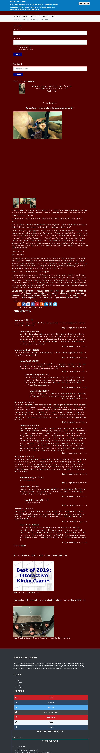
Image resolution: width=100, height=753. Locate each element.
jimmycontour (19, 350)
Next (55, 103)
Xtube (34, 697)
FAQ (18, 680)
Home (15, 19)
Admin (22, 331)
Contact (20, 688)
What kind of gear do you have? (27, 750)
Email (28, 304)
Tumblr (50, 304)
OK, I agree (84, 3)
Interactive (26, 301)
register (26, 307)
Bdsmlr (34, 702)
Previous (46, 103)
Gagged (28, 638)
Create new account (24, 47)
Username (17, 29)
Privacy (19, 685)
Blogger (19, 304)
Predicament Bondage (47, 638)
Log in (19, 307)
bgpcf (16, 320)
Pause (51, 103)
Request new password (25, 50)
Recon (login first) (36, 712)
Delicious (24, 304)
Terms (19, 683)
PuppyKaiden (29, 500)
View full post (51, 91)
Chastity (23, 592)
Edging (20, 301)
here (75, 668)
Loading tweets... (18, 737)
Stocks (33, 301)
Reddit (42, 304)
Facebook (33, 304)
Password (17, 38)
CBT (19, 592)
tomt (16, 509)
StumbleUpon (46, 304)
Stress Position (41, 301)
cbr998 (16, 402)
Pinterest (37, 304)
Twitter (55, 304)
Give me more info (33, 9)
